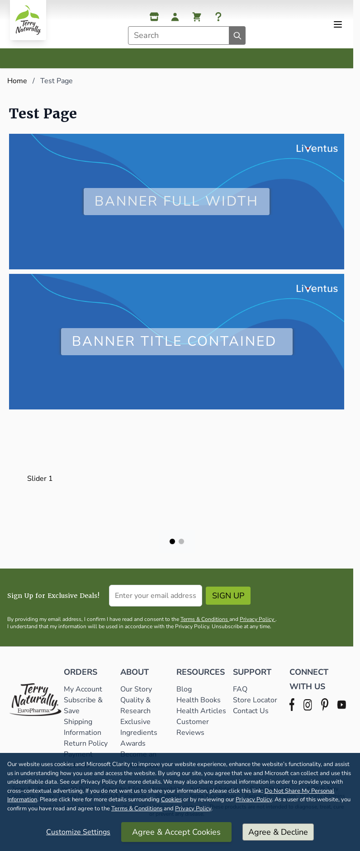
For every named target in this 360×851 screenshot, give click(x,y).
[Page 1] (172, 541)
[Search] (237, 35)
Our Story (136, 689)
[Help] (218, 17)
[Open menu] (338, 24)
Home (17, 81)
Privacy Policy (254, 799)
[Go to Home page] (28, 20)
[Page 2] (181, 541)
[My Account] (175, 16)
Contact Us (251, 711)
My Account (83, 689)
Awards (133, 743)
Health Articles (201, 711)
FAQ (240, 689)
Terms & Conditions (136, 808)
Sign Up (228, 595)
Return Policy (86, 743)
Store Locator (255, 700)
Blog (184, 689)
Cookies (171, 799)
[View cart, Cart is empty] (196, 17)
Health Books (198, 700)
